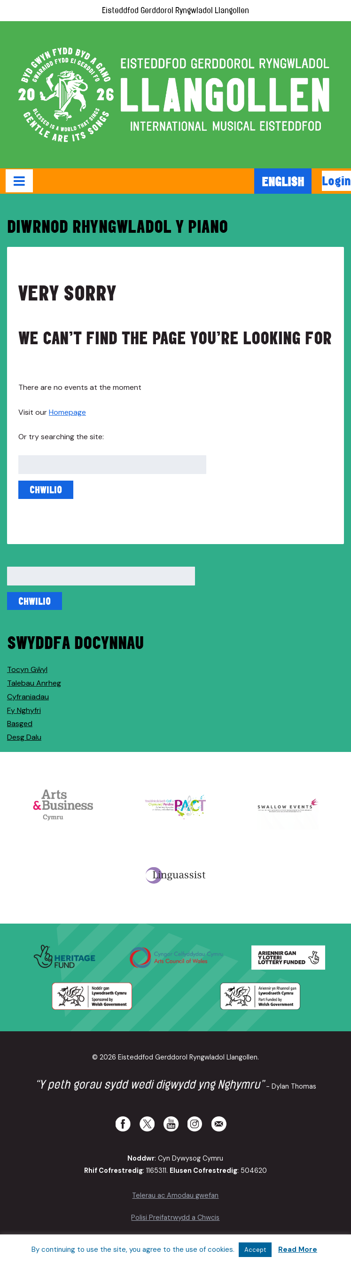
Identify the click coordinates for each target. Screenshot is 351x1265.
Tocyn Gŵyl (27, 669)
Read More (297, 1249)
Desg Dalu (24, 737)
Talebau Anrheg (34, 683)
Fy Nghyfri (24, 710)
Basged (19, 723)
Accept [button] (255, 1250)
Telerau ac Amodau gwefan (175, 1195)
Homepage (67, 412)
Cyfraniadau (28, 697)
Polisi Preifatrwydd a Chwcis (175, 1217)
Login (336, 181)
